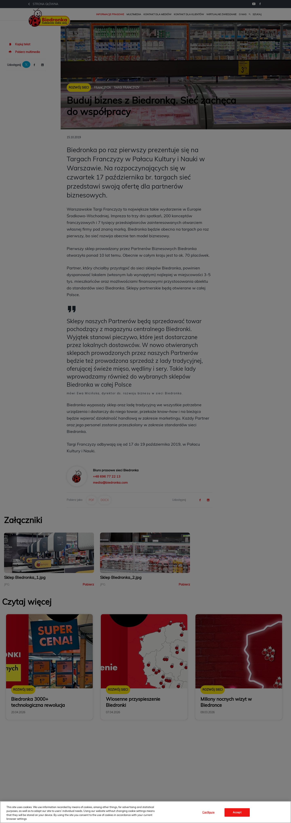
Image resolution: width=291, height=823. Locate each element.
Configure (208, 812)
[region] (145, 812)
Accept (237, 812)
